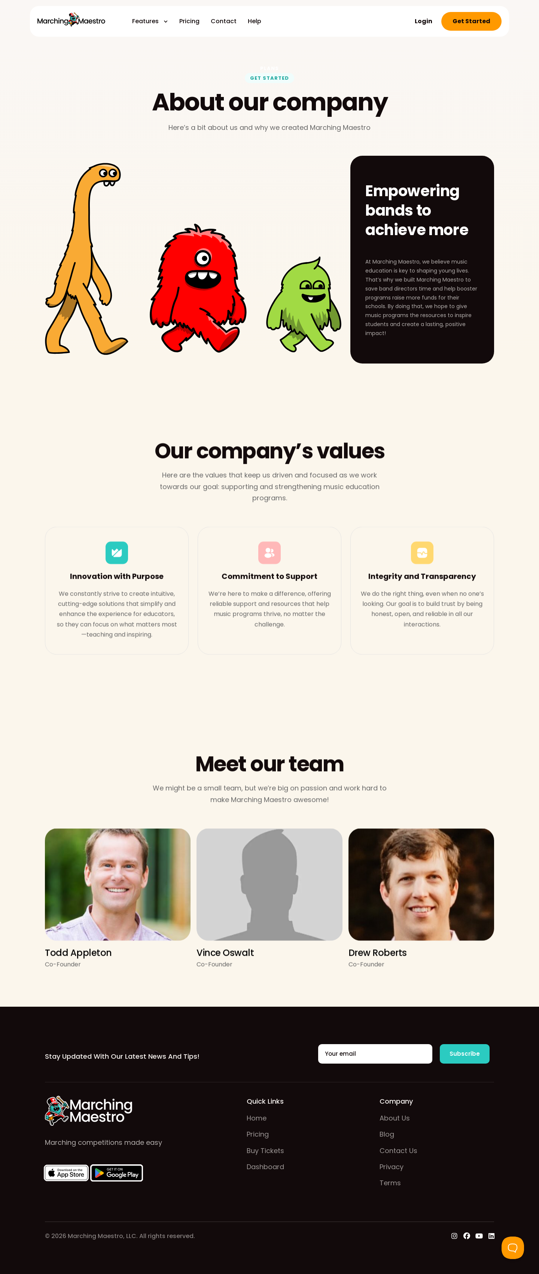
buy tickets (265, 1150)
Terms (390, 1183)
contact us (398, 1150)
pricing (258, 1134)
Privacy (392, 1166)
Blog (387, 1134)
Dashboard (265, 1166)
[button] (150, 21)
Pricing (189, 21)
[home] (71, 21)
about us (395, 1118)
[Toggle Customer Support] (513, 1248)
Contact (224, 21)
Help (254, 21)
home (257, 1118)
